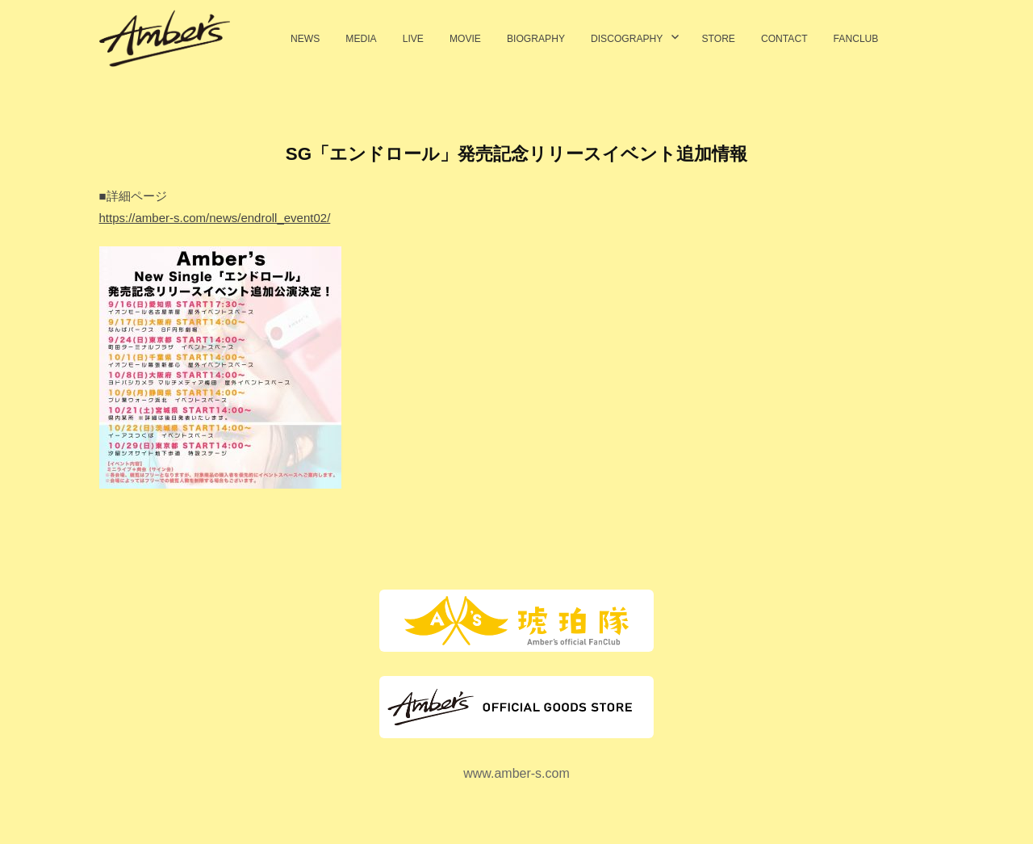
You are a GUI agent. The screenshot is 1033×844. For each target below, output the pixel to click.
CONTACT (784, 38)
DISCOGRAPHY (627, 38)
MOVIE (465, 38)
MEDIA (360, 38)
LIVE (413, 38)
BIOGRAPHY (536, 38)
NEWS (305, 38)
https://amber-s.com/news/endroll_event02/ (215, 218)
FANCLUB (856, 38)
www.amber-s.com (516, 773)
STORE (718, 38)
